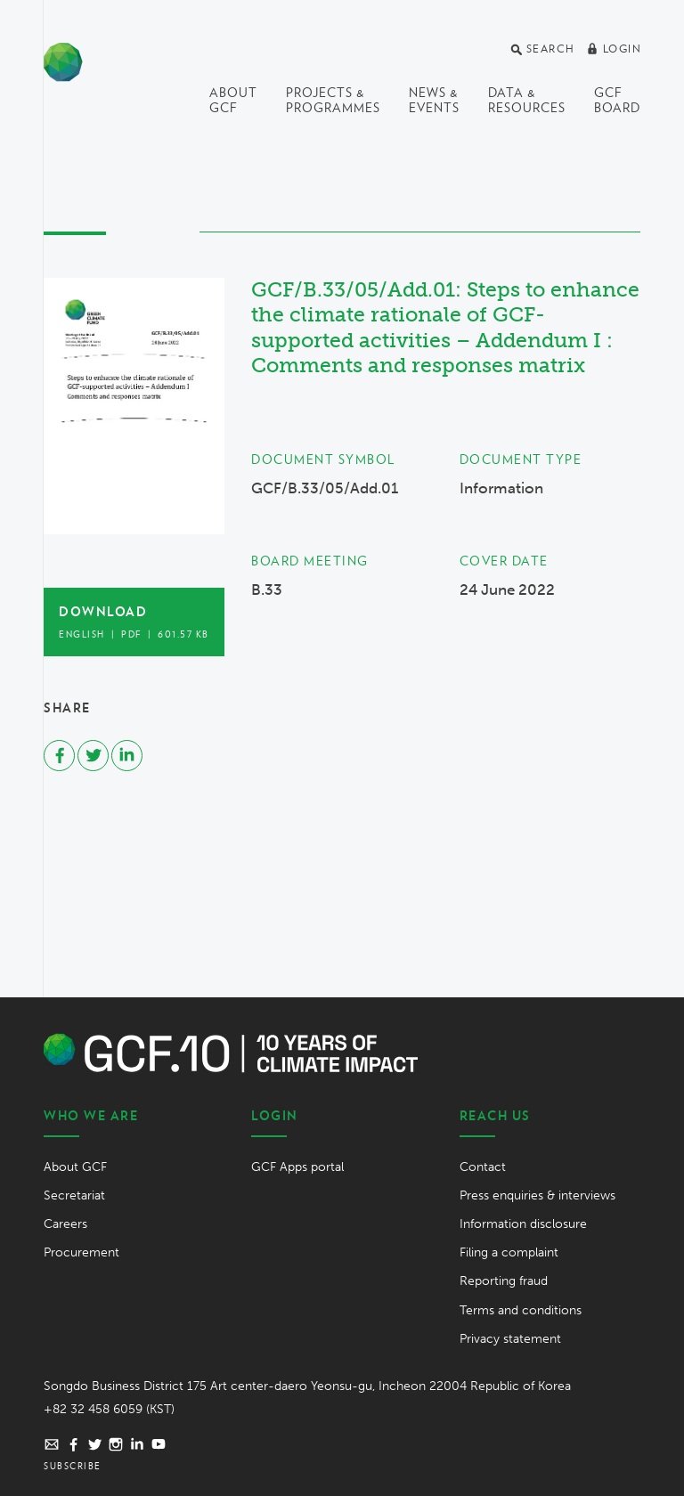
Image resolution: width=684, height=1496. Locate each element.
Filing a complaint (509, 1252)
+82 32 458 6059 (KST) (109, 1409)
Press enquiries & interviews (537, 1195)
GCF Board (617, 100)
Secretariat (74, 1195)
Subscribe (73, 1465)
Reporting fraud (504, 1281)
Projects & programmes (333, 100)
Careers (65, 1224)
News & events (434, 100)
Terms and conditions (521, 1310)
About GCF (233, 100)
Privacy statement (510, 1338)
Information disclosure (523, 1224)
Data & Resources (527, 100)
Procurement (81, 1252)
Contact (483, 1167)
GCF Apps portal (297, 1167)
